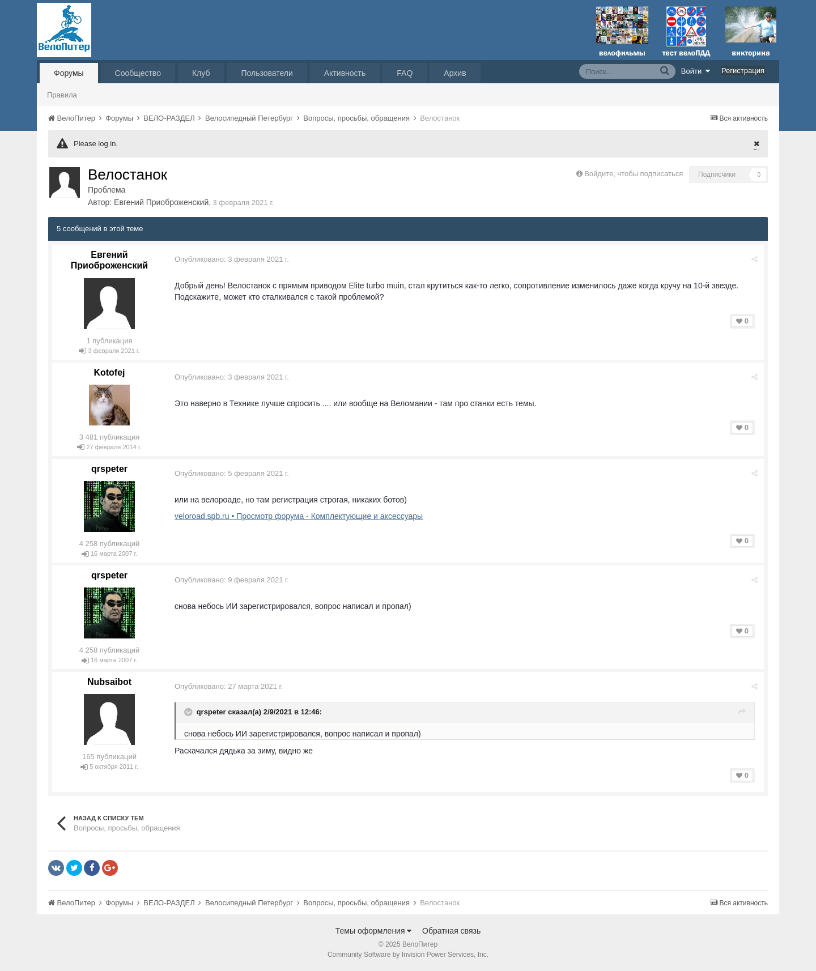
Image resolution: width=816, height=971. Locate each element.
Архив (455, 73)
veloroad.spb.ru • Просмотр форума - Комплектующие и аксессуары (299, 516)
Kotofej (109, 372)
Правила (62, 95)
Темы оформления (373, 930)
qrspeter (109, 469)
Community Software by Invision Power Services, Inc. (408, 955)
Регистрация (742, 70)
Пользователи (266, 73)
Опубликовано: (232, 259)
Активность (345, 73)
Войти (696, 71)
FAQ (405, 73)
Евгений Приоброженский (161, 202)
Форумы (69, 73)
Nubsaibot (109, 682)
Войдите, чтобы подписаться (633, 173)
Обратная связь (451, 930)
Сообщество (138, 73)
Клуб (201, 73)
